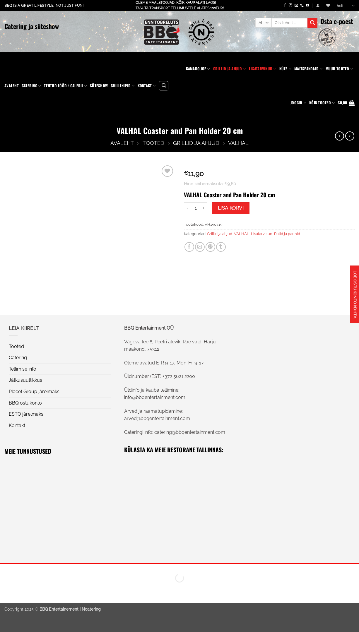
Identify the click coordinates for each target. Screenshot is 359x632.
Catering (31, 86)
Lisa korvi (231, 208)
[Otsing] (163, 85)
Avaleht (11, 85)
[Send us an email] (296, 6)
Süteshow (99, 85)
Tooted (153, 143)
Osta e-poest (336, 21)
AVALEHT (122, 143)
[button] (318, 5)
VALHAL (238, 143)
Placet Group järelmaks (34, 391)
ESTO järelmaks (26, 414)
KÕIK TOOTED (322, 103)
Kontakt (147, 86)
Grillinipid (122, 86)
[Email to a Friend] (200, 247)
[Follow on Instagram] (290, 6)
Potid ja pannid (287, 234)
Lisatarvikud (262, 69)
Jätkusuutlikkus (25, 380)
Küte (285, 69)
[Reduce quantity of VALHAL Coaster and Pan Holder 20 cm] (187, 208)
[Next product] (339, 136)
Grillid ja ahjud (229, 69)
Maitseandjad (308, 69)
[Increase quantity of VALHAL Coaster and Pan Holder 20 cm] (203, 208)
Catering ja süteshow (31, 26)
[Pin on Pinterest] (210, 247)
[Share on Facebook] (189, 247)
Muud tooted (339, 69)
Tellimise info (22, 369)
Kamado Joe (198, 69)
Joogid (298, 103)
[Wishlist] (328, 5)
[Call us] (302, 6)
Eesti (346, 5)
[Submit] (312, 23)
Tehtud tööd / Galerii (65, 86)
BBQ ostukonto (25, 403)
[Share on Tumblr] (221, 247)
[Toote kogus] (195, 208)
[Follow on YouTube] (307, 6)
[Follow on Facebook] (285, 6)
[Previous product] (349, 136)
